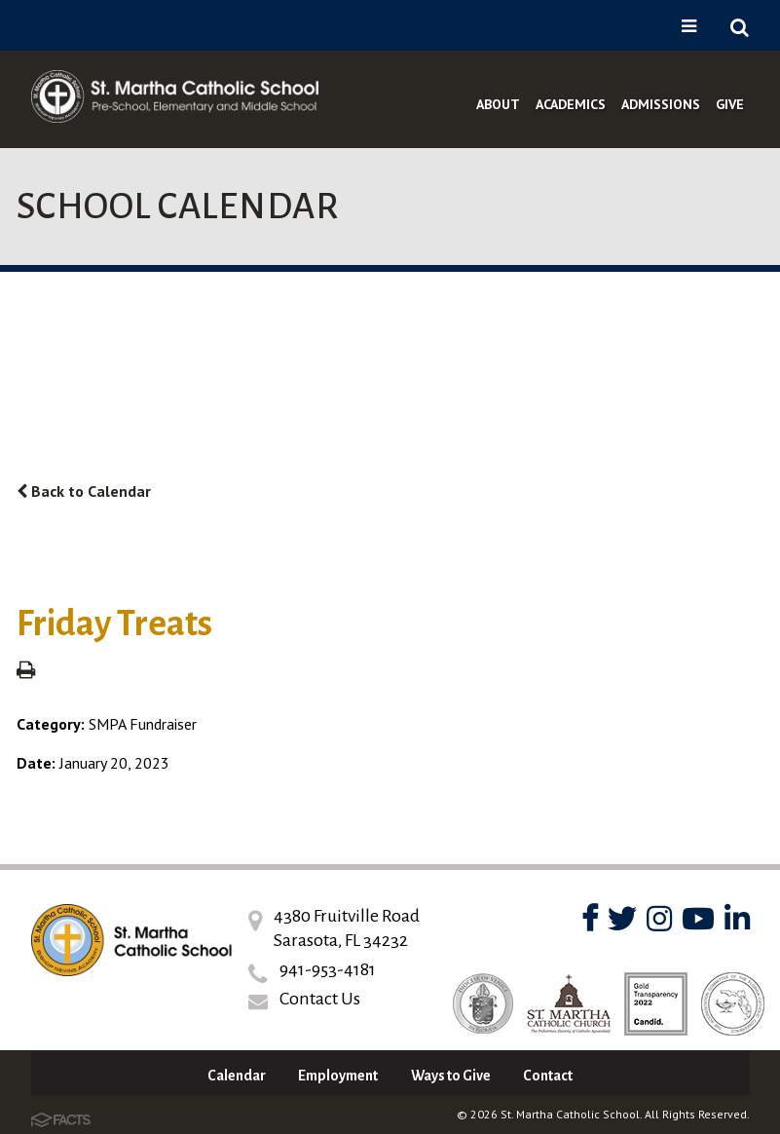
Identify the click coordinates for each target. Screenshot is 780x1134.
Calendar (236, 1075)
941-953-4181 (327, 969)
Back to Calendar (84, 491)
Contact (548, 1075)
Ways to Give (451, 1075)
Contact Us (319, 998)
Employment (338, 1075)
